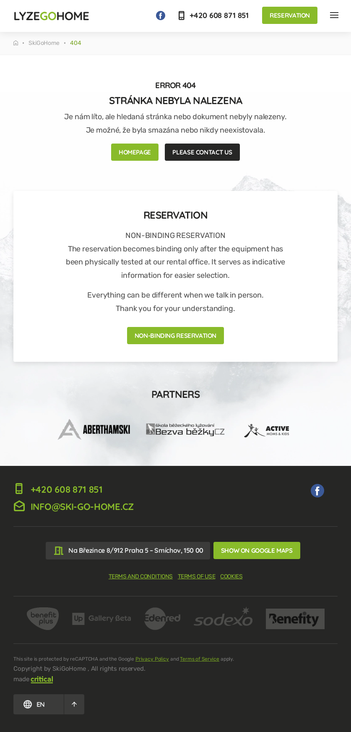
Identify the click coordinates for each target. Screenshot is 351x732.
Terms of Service (199, 659)
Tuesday (15, 42)
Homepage (135, 152)
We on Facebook (160, 15)
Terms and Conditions (141, 576)
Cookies (231, 576)
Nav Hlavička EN (334, 15)
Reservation (290, 15)
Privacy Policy (152, 659)
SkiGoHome (44, 43)
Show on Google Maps (257, 550)
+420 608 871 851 (214, 15)
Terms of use (197, 576)
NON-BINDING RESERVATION (175, 336)
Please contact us (202, 152)
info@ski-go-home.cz (73, 506)
